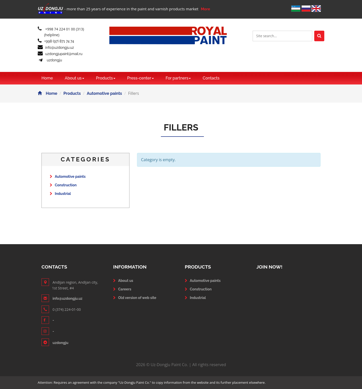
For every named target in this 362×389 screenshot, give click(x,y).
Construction (63, 185)
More (205, 9)
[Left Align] (319, 36)
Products (105, 78)
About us (74, 78)
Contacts (211, 78)
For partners (178, 78)
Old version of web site (137, 298)
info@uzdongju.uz (56, 48)
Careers (124, 289)
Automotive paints (104, 93)
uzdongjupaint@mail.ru (60, 54)
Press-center (140, 78)
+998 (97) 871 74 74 (56, 41)
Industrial (60, 194)
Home (47, 78)
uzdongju (50, 60)
